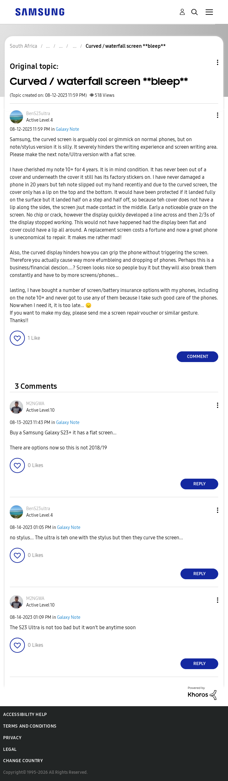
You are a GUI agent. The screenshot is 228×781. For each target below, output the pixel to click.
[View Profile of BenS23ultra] (38, 113)
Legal (10, 749)
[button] (207, 115)
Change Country (23, 760)
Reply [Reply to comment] (199, 484)
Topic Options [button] (207, 62)
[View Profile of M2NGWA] (35, 403)
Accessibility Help (25, 714)
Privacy (12, 737)
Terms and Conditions (30, 726)
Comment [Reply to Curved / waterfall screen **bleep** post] (197, 356)
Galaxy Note (67, 129)
